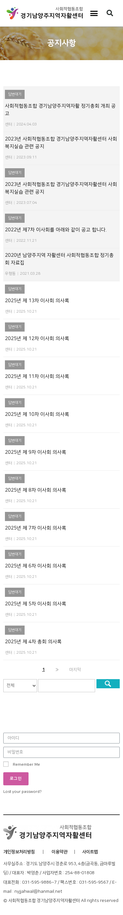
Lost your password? (22, 792)
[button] (94, 13)
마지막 (75, 669)
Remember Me (21, 764)
